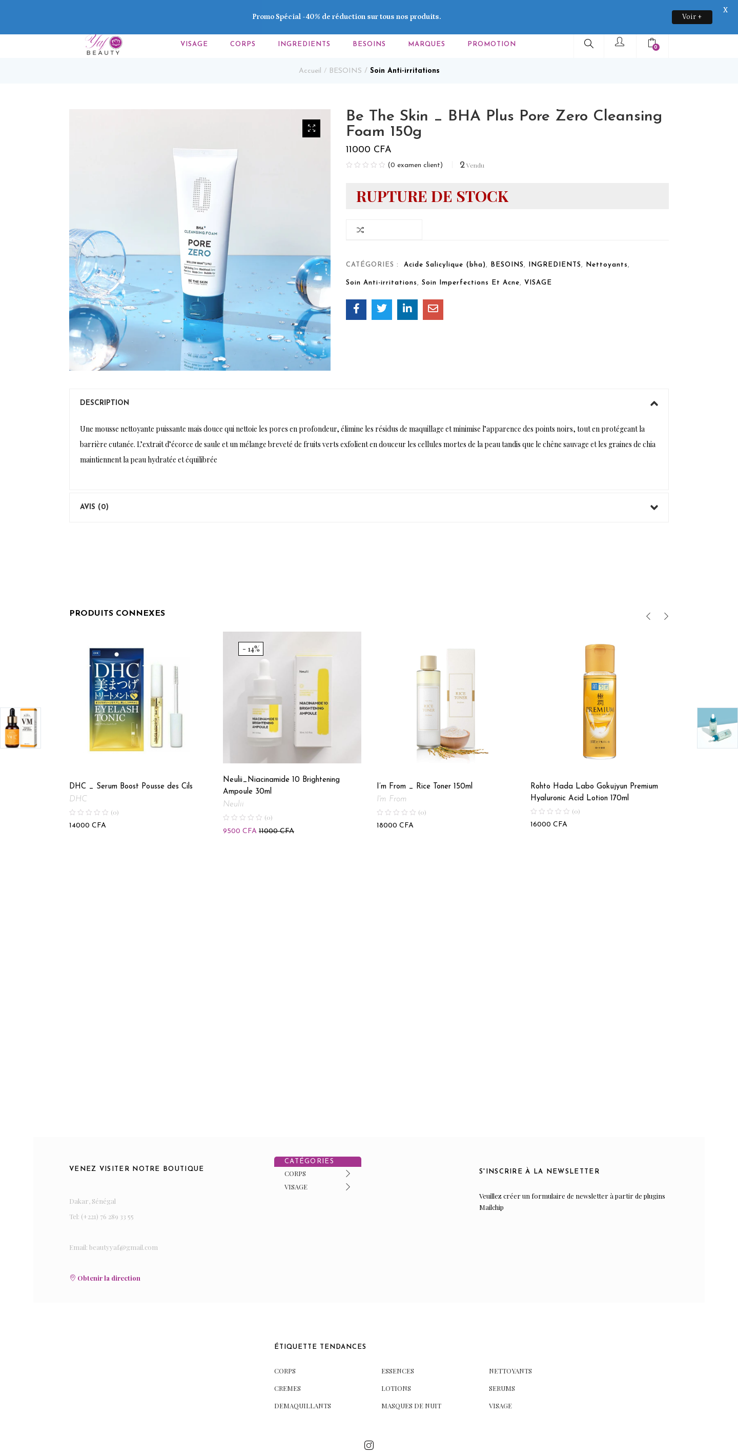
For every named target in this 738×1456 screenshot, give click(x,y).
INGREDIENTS (554, 237)
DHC (78, 772)
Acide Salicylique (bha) (445, 237)
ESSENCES (397, 1343)
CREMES (287, 1360)
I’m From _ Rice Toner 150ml (425, 759)
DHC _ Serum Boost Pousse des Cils (131, 759)
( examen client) (415, 138)
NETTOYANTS (510, 1343)
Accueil (310, 44)
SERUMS (502, 1360)
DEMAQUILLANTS (302, 1377)
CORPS (295, 1146)
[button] (311, 101)
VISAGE (538, 255)
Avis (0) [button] (369, 480)
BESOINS (345, 44)
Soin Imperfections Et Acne (471, 255)
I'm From (392, 772)
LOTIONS (396, 1360)
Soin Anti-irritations (405, 44)
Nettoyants (607, 237)
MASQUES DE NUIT (411, 1377)
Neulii (233, 777)
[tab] (369, 376)
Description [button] (369, 376)
